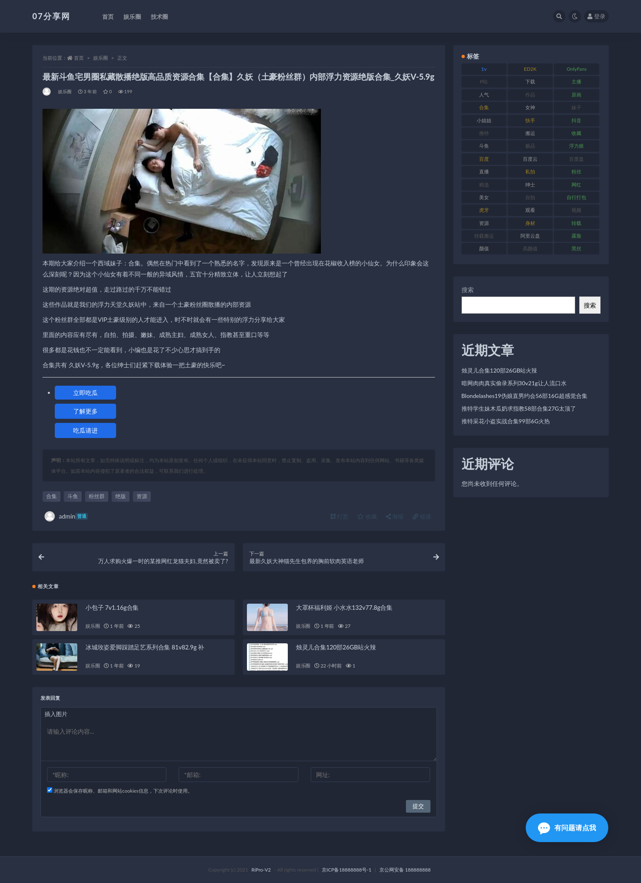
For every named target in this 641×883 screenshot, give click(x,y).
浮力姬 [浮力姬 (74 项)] (576, 146)
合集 (51, 496)
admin (66, 516)
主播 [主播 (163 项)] (576, 82)
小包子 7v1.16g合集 (112, 607)
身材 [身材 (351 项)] (530, 223)
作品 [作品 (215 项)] (530, 95)
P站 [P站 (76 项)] (484, 82)
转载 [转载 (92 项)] (576, 223)
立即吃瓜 (85, 392)
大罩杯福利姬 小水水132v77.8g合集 (344, 607)
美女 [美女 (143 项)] (484, 197)
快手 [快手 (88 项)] (530, 120)
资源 (142, 496)
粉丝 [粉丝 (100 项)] (576, 172)
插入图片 (56, 713)
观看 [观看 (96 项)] (530, 210)
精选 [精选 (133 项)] (484, 185)
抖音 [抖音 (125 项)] (576, 120)
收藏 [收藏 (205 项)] (576, 133)
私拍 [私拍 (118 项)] (530, 172)
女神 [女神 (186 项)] (530, 107)
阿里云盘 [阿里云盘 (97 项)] (530, 236)
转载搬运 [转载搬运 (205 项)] (484, 236)
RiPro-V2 (261, 870)
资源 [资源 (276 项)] (484, 223)
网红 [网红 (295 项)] (576, 185)
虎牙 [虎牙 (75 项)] (484, 210)
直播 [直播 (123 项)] (484, 172)
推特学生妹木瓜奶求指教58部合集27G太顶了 (519, 408)
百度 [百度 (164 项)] (484, 159)
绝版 (120, 496)
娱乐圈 (100, 58)
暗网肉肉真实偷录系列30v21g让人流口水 (514, 383)
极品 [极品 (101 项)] (530, 146)
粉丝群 (97, 496)
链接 (421, 516)
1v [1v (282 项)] (483, 69)
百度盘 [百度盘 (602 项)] (576, 159)
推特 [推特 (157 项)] (484, 133)
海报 (395, 516)
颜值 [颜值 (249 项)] (484, 248)
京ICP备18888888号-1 (347, 870)
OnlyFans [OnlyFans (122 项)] (577, 69)
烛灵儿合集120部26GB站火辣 (336, 647)
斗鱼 (72, 496)
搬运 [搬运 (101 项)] (530, 133)
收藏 (367, 516)
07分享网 (51, 16)
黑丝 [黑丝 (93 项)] (576, 248)
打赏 (340, 516)
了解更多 (85, 411)
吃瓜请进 (85, 430)
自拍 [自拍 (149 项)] (530, 197)
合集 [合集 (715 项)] (484, 107)
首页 (79, 58)
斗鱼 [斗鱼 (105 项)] (484, 146)
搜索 (468, 289)
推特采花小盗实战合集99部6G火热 (506, 421)
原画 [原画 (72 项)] (576, 95)
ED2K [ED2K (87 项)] (530, 69)
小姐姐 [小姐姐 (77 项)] (484, 120)
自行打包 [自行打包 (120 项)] (576, 197)
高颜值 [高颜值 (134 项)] (530, 248)
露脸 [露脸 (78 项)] (576, 236)
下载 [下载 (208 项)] (530, 82)
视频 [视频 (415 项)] (576, 210)
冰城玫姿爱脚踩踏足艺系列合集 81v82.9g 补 (144, 647)
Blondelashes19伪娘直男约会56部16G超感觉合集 (524, 395)
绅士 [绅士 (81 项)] (530, 185)
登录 (596, 16)
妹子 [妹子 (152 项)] (576, 107)
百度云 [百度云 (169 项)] (530, 159)
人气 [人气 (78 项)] (484, 95)
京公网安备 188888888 (405, 870)
